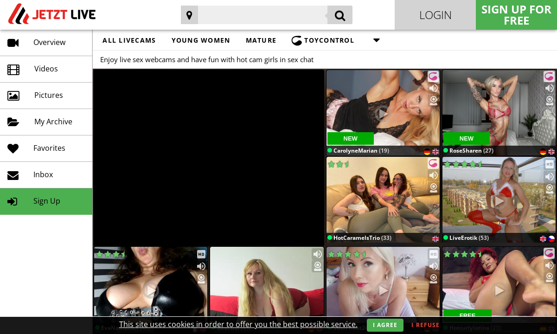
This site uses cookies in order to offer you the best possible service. (238, 324)
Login (435, 14)
